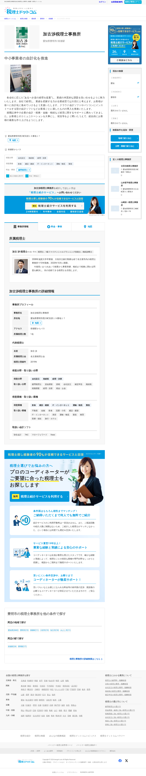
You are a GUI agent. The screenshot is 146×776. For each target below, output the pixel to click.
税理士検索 (23, 18)
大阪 (22, 705)
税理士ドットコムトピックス (83, 736)
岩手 (41, 681)
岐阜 (55, 700)
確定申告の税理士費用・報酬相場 (118, 695)
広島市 (40, 710)
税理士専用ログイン (133, 2)
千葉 (67, 689)
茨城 (79, 689)
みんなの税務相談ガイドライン (95, 751)
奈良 (68, 705)
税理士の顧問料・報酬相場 (115, 680)
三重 (59, 700)
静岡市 (42, 700)
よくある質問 (48, 751)
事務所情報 (21, 226)
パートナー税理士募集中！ (86, 745)
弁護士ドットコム (58, 772)
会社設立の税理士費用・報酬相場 (118, 688)
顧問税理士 (23, 170)
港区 (29, 686)
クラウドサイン (72, 772)
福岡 (22, 716)
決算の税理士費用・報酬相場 (116, 684)
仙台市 (51, 681)
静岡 (36, 700)
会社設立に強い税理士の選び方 (117, 717)
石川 (44, 695)
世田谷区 (66, 686)
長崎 (48, 716)
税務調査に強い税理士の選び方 (117, 714)
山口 (55, 710)
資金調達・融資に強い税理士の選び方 (120, 710)
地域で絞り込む (125, 138)
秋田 (57, 681)
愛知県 (34, 18)
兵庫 (51, 705)
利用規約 (60, 751)
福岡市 (28, 716)
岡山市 (28, 710)
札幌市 (30, 681)
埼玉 (52, 689)
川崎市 (37, 689)
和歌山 (73, 705)
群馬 (88, 689)
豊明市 (42, 18)
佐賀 (43, 716)
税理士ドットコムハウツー (112, 736)
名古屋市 (29, 700)
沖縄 (80, 716)
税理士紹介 (25, 736)
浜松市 (49, 700)
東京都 (23, 686)
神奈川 (23, 689)
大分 (64, 716)
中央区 (58, 686)
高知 (75, 710)
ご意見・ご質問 (35, 751)
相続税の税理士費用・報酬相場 (117, 691)
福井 (53, 695)
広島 (34, 710)
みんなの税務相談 (57, 736)
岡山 (22, 710)
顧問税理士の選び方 (113, 707)
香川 (65, 710)
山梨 (22, 695)
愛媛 (70, 710)
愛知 (22, 700)
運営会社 (112, 751)
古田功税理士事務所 (129, 166)
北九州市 (36, 716)
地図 (12, 140)
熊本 (52, 716)
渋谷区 (42, 686)
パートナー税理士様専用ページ (60, 745)
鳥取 (46, 710)
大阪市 (28, 705)
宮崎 (69, 716)
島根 (51, 710)
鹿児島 (75, 716)
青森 (36, 681)
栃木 (83, 689)
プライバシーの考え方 (74, 751)
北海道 (23, 681)
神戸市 (57, 705)
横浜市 (30, 689)
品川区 (74, 686)
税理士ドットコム (10, 18)
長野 (27, 695)
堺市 (34, 705)
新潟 (32, 695)
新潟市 (38, 695)
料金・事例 (54, 226)
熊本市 (58, 716)
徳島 (60, 710)
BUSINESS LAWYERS (87, 772)
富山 (49, 695)
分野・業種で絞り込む (124, 146)
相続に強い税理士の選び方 (115, 721)
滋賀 (63, 705)
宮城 (45, 681)
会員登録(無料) (115, 2)
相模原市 (45, 689)
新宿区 (35, 686)
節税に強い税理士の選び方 (115, 725)
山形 (62, 681)
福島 (67, 681)
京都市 (45, 705)
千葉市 (73, 689)
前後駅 (51, 18)
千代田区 (50, 686)
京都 (39, 705)
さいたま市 (59, 689)
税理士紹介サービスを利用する (37, 496)
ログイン (101, 2)
